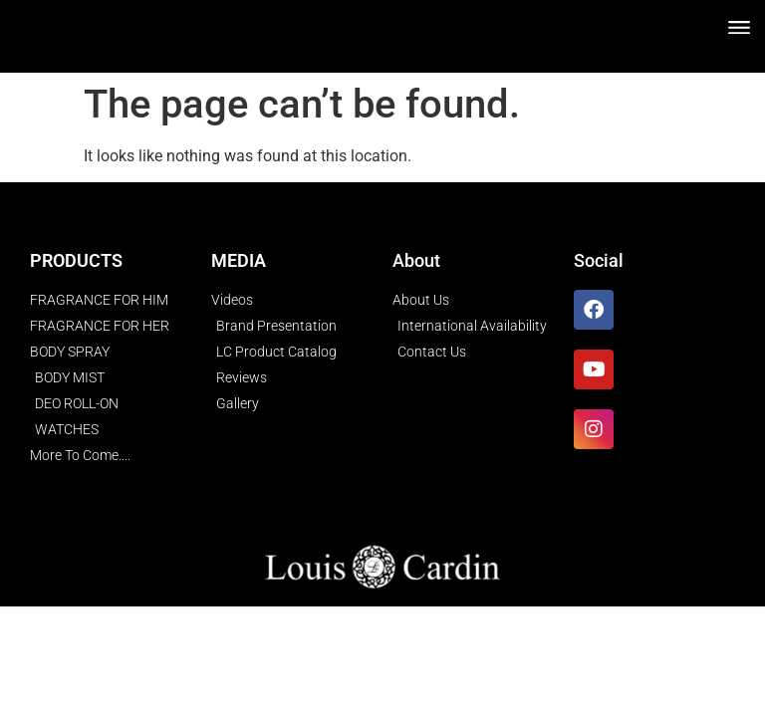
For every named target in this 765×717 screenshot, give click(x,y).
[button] (738, 26)
